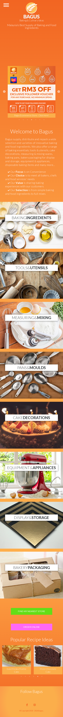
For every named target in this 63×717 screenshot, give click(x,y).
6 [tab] (39, 119)
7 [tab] (44, 119)
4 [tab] (31, 119)
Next (58, 91)
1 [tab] (19, 119)
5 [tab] (35, 119)
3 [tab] (27, 119)
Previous (4, 91)
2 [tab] (23, 119)
